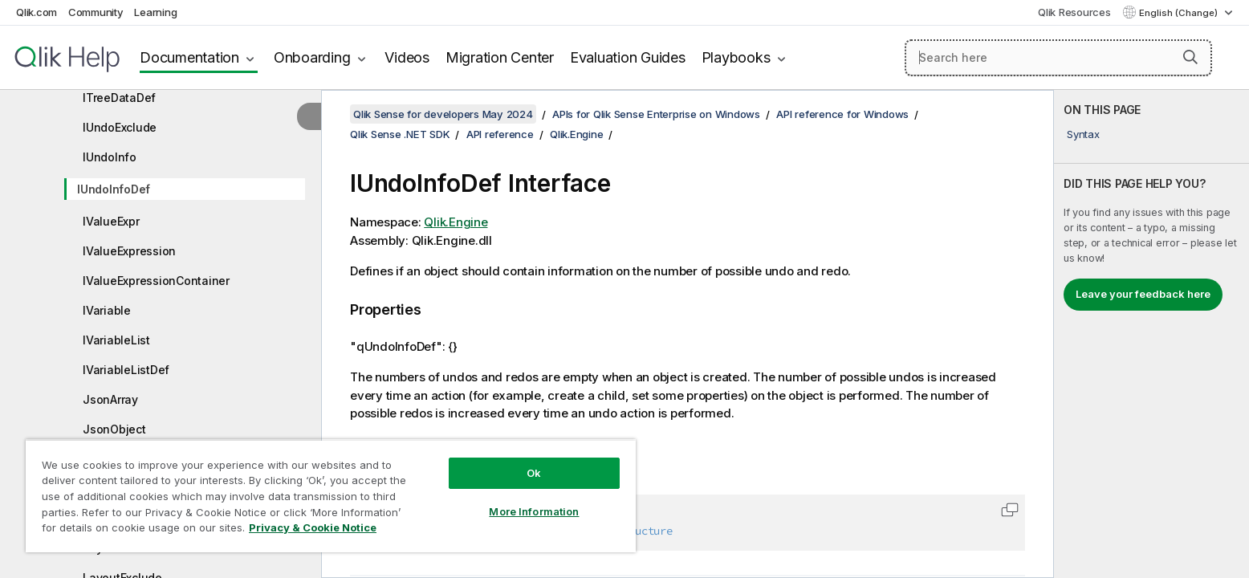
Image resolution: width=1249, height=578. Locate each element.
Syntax (1083, 134)
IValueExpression (129, 251)
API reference (500, 134)
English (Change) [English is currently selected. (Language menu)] (1179, 12)
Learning (155, 12)
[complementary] (1151, 334)
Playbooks (736, 57)
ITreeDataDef (119, 97)
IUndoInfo (109, 157)
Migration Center (499, 57)
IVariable (107, 310)
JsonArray (110, 399)
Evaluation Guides (628, 57)
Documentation (189, 57)
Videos (406, 57)
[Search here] (1058, 58)
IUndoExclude (120, 127)
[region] (331, 495)
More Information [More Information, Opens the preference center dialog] (534, 511)
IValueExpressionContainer (156, 280)
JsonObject (114, 429)
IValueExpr (111, 221)
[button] (1190, 57)
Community (96, 12)
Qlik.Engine (576, 134)
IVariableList (116, 340)
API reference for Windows (842, 114)
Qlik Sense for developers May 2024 (443, 114)
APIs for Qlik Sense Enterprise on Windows (656, 114)
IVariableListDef (126, 370)
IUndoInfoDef (113, 189)
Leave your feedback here (1143, 293)
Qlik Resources (1074, 12)
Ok (534, 472)
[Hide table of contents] (309, 116)
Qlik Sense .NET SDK (400, 134)
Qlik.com (36, 12)
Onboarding (312, 57)
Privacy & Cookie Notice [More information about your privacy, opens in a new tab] (312, 527)
